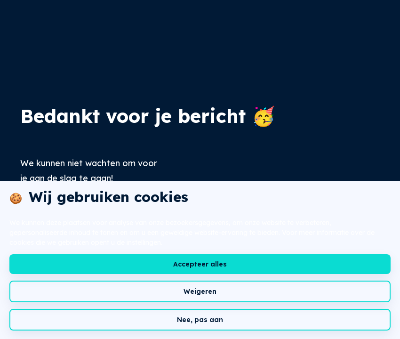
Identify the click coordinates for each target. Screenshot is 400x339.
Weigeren (200, 291)
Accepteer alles (200, 264)
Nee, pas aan (200, 319)
